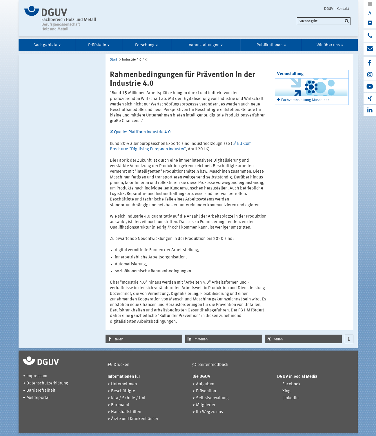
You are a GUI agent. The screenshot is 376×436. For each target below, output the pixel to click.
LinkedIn (290, 398)
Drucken (121, 365)
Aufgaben (205, 384)
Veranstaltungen (204, 45)
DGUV (328, 8)
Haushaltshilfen (126, 412)
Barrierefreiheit (40, 390)
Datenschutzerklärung (47, 383)
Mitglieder (205, 405)
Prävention (206, 391)
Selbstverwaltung (212, 398)
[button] (144, 339)
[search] (323, 21)
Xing (286, 391)
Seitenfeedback (213, 365)
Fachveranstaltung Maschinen (305, 100)
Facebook (291, 384)
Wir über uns (328, 45)
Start (113, 59)
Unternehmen (124, 384)
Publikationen (270, 45)
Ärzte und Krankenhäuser (134, 419)
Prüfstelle (97, 45)
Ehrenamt (120, 405)
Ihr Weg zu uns (209, 412)
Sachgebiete (45, 45)
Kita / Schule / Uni (128, 398)
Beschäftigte (123, 391)
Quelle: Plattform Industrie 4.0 (142, 132)
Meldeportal (38, 398)
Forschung (145, 45)
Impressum (36, 376)
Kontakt (343, 8)
